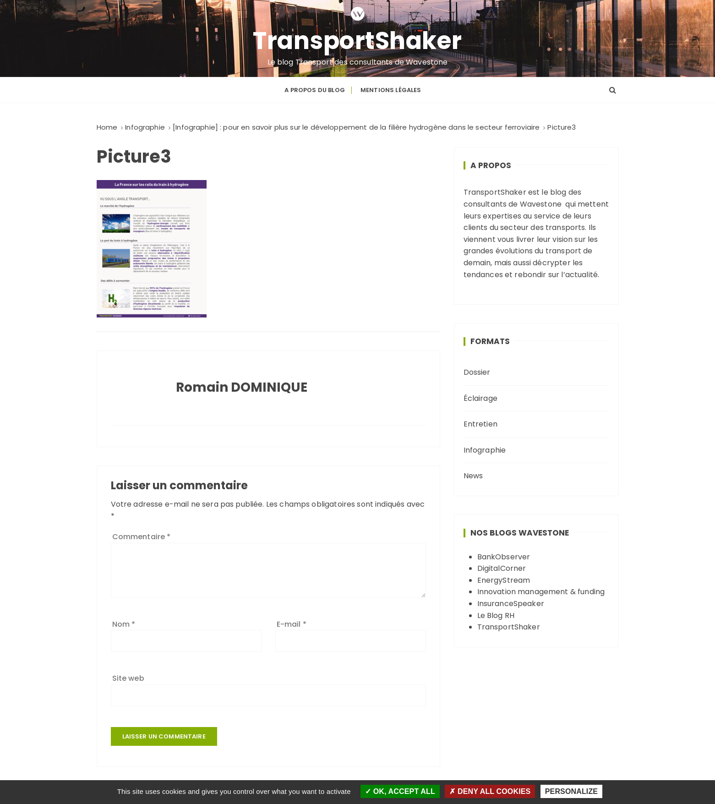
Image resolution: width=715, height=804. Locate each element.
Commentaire (141, 536)
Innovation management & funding (541, 591)
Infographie (485, 450)
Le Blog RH (496, 615)
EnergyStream (503, 580)
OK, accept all (400, 791)
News (473, 475)
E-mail (291, 624)
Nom (124, 624)
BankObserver (503, 557)
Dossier (477, 372)
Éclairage (480, 398)
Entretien (480, 424)
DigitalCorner (501, 568)
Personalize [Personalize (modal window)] (571, 791)
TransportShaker (357, 40)
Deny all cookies (489, 791)
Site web (128, 678)
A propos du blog (314, 90)
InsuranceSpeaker (510, 603)
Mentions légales (390, 90)
